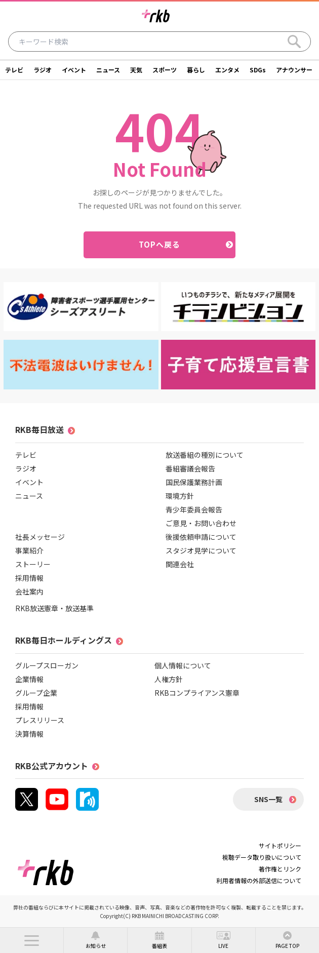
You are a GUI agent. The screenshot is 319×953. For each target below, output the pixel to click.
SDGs (258, 69)
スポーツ (164, 69)
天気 (136, 69)
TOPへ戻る (160, 244)
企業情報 (29, 679)
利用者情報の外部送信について (258, 880)
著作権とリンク (280, 868)
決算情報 (29, 734)
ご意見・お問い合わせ (201, 523)
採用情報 (29, 578)
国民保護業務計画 (194, 482)
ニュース (108, 69)
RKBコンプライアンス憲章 (197, 693)
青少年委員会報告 (194, 509)
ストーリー (33, 564)
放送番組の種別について (205, 455)
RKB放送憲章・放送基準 (54, 608)
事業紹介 (29, 550)
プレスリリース (39, 720)
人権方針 (168, 679)
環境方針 (180, 496)
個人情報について (182, 665)
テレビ (14, 69)
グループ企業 (36, 693)
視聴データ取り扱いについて (261, 857)
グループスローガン (46, 665)
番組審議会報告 (190, 468)
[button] (31, 940)
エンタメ (227, 69)
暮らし (196, 69)
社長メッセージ (40, 537)
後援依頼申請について (201, 537)
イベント (74, 69)
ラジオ (42, 69)
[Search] (294, 41)
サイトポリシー (280, 845)
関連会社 (180, 564)
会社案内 (29, 591)
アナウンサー (294, 69)
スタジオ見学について (201, 550)
